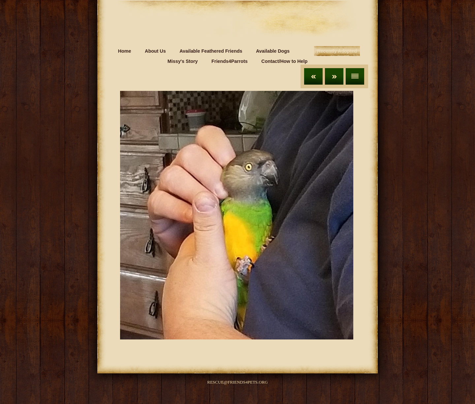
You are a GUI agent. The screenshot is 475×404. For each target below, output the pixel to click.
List (355, 76)
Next (334, 76)
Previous (313, 76)
